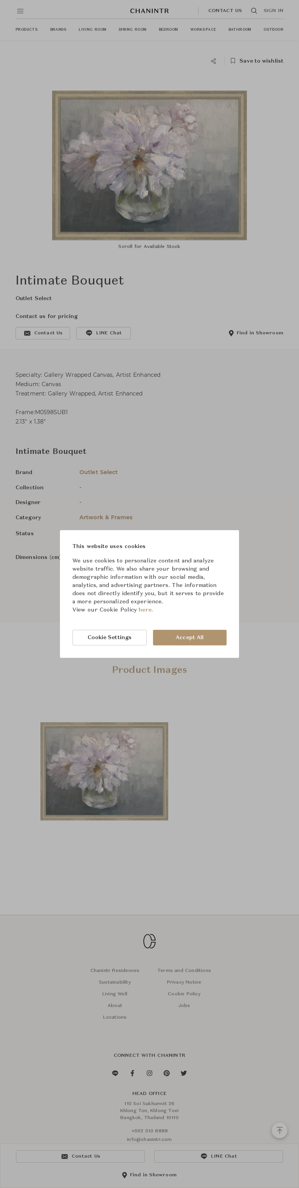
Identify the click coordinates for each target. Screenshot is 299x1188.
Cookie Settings (110, 637)
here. (146, 610)
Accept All (190, 637)
